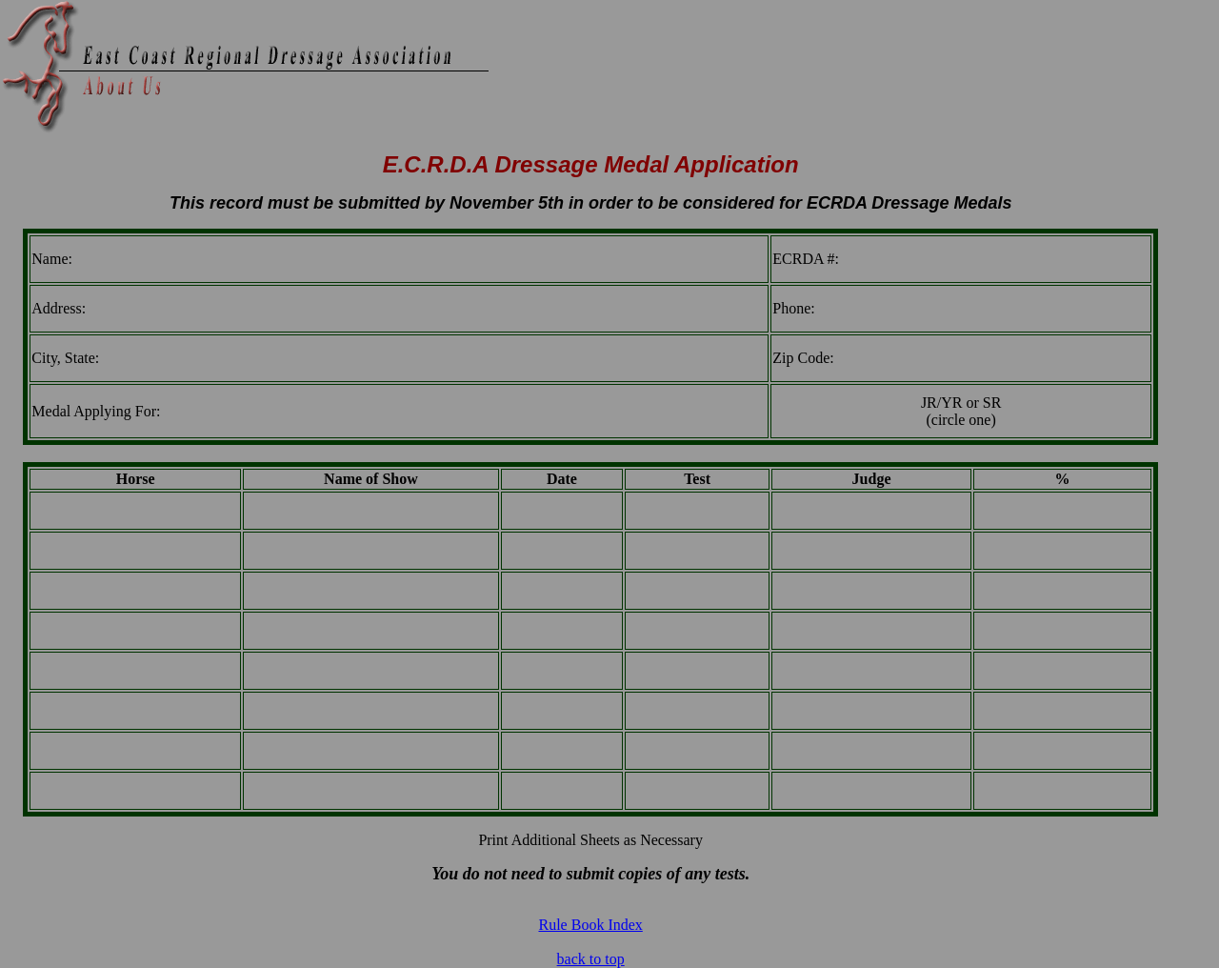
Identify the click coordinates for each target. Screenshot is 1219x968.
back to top (591, 959)
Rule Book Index (590, 925)
